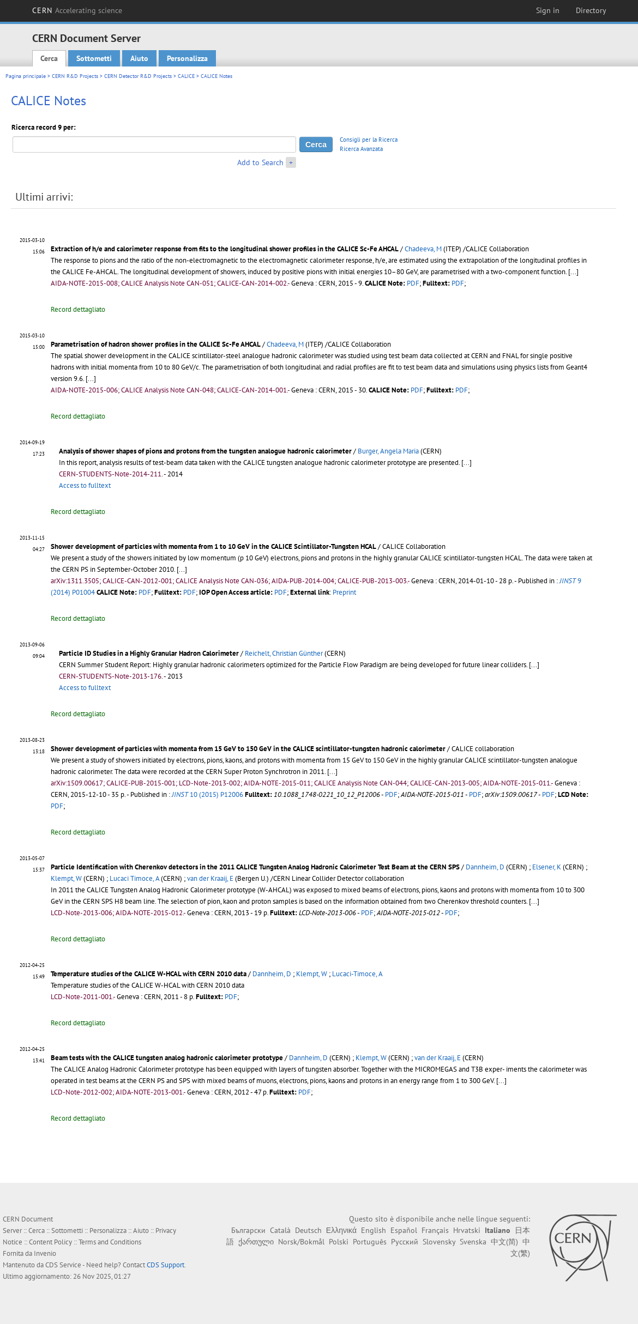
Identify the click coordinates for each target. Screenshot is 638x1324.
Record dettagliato (78, 309)
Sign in (547, 10)
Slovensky (439, 1242)
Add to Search (260, 162)
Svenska (473, 1242)
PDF (413, 283)
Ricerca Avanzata (361, 149)
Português (370, 1242)
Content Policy (50, 1242)
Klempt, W (66, 878)
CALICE (186, 76)
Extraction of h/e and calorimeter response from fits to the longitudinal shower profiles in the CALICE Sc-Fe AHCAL (225, 248)
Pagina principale (25, 76)
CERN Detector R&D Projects (138, 76)
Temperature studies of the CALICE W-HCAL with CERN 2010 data (148, 973)
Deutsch (308, 1230)
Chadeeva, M (423, 248)
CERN (77, 10)
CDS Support (165, 1264)
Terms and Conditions (110, 1242)
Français (435, 1230)
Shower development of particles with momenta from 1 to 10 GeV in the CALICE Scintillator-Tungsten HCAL (213, 546)
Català (280, 1230)
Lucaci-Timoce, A (357, 973)
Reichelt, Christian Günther (284, 653)
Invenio (45, 1253)
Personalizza (187, 58)
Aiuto (139, 58)
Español (403, 1230)
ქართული (256, 1242)
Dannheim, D (485, 867)
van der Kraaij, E (210, 878)
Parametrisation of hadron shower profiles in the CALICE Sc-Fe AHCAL (156, 344)
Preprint (344, 592)
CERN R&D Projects (75, 76)
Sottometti (94, 58)
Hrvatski (466, 1230)
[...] (466, 462)
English (373, 1230)
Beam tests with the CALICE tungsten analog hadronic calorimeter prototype (167, 1057)
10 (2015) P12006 (207, 794)
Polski (338, 1242)
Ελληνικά (341, 1230)
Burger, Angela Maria (388, 451)
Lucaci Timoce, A (134, 878)
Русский (404, 1242)
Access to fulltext (85, 485)
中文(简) (504, 1242)
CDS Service (63, 1264)
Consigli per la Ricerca (369, 139)
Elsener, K (546, 867)
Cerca (49, 58)
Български (248, 1230)
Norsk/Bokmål (301, 1242)
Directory (591, 10)
